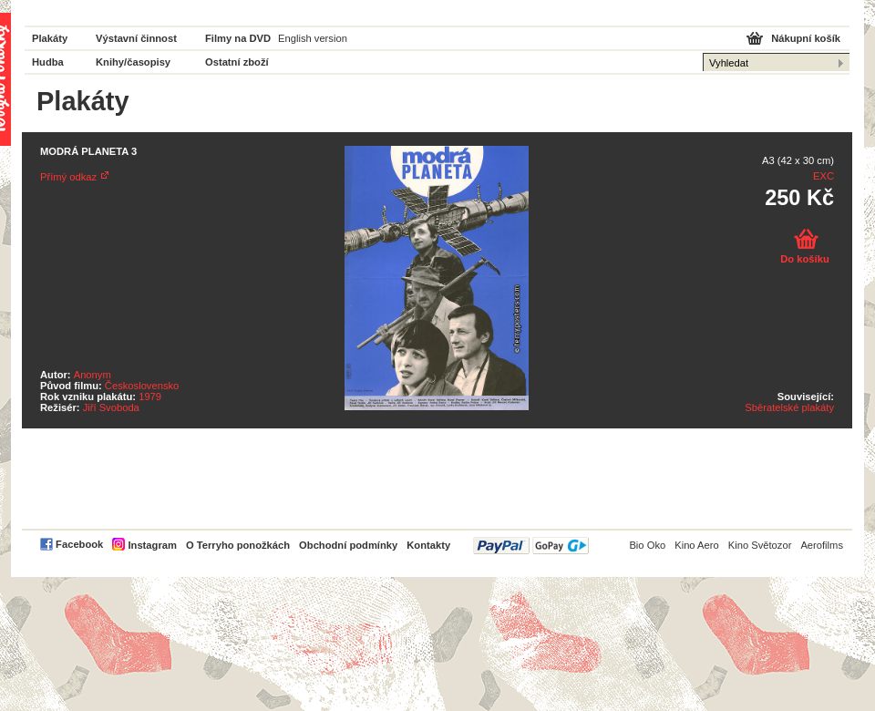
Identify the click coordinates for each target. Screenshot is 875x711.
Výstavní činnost (136, 38)
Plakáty (49, 38)
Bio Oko (647, 545)
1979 (150, 396)
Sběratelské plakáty (789, 407)
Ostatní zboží (237, 62)
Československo (142, 385)
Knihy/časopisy (133, 62)
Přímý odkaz (68, 176)
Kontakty (428, 545)
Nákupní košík (805, 38)
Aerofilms (821, 545)
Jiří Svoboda (111, 407)
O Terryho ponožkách (238, 545)
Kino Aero (696, 545)
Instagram (152, 545)
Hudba (48, 62)
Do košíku (804, 258)
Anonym (92, 374)
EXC (823, 175)
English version (312, 38)
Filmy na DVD (238, 38)
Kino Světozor (760, 545)
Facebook (79, 544)
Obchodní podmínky (348, 545)
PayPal (531, 545)
